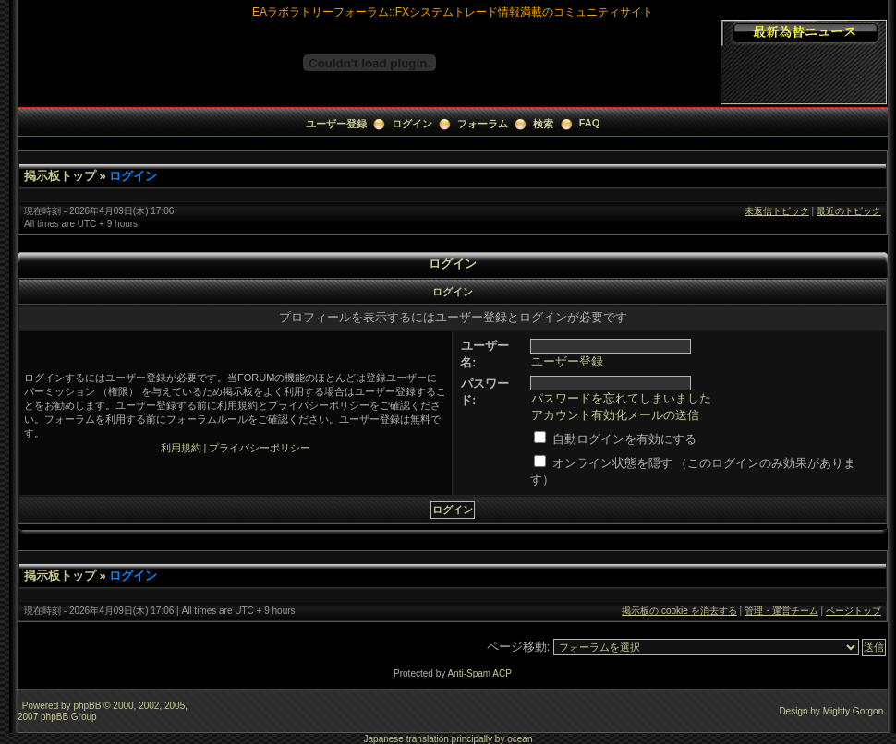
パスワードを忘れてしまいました (621, 398)
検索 (543, 123)
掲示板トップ (60, 176)
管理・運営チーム (781, 611)
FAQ (589, 122)
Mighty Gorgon (853, 711)
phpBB (87, 706)
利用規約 (181, 447)
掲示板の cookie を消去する (679, 611)
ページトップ (853, 611)
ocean (519, 739)
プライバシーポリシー (259, 447)
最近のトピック (849, 211)
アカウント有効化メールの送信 (615, 415)
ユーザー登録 (336, 123)
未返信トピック (777, 211)
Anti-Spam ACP (479, 673)
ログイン (412, 123)
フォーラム (482, 123)
